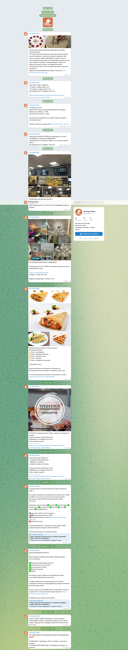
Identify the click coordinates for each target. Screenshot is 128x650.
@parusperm (87, 13)
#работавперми (40, 245)
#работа (32, 245)
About (81, 38)
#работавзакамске (52, 245)
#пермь (47, 247)
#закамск (61, 245)
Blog (86, 38)
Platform (96, 38)
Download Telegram (89, 34)
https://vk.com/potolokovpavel (38, 72)
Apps (90, 38)
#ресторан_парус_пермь (37, 247)
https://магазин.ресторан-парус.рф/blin (41, 176)
